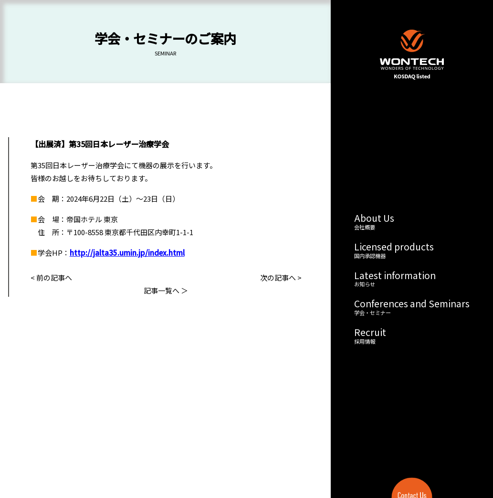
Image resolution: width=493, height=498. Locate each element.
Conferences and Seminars (412, 307)
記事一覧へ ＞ (166, 290)
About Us (412, 222)
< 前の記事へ (51, 277)
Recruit (412, 336)
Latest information (412, 279)
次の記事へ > (281, 277)
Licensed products (412, 250)
